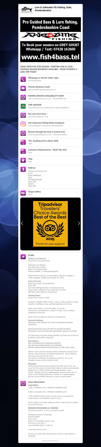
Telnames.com (54, 441)
